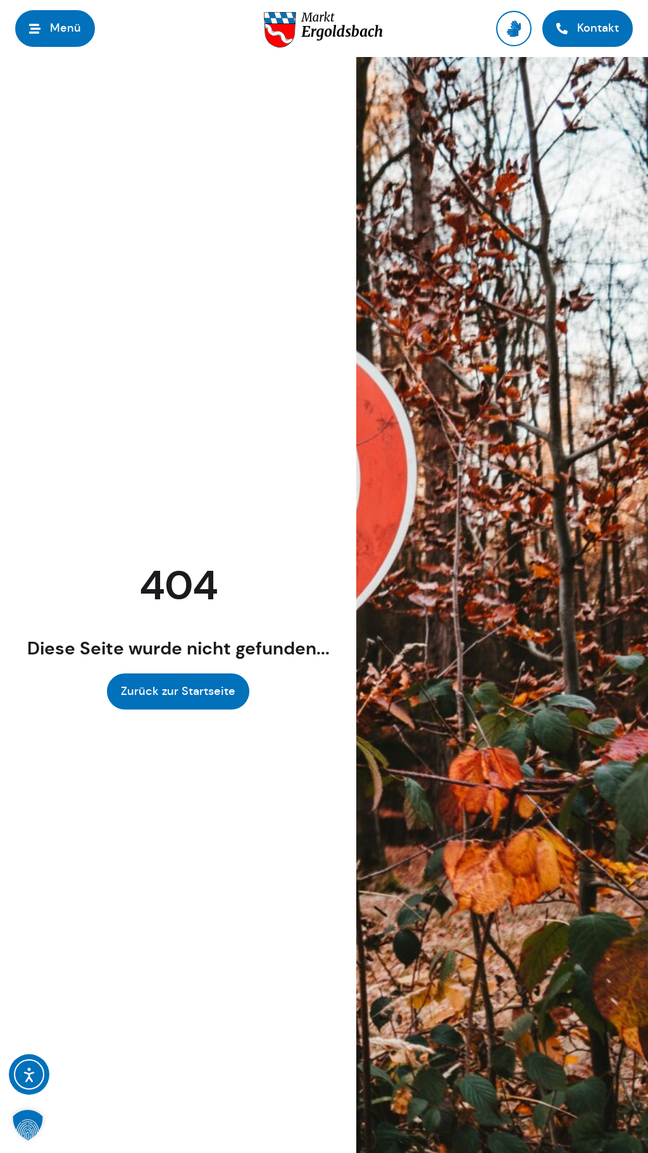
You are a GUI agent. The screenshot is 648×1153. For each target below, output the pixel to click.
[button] (55, 28)
